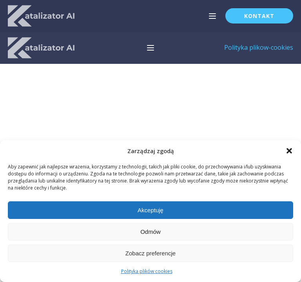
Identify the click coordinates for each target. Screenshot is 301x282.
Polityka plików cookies (146, 271)
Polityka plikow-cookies (258, 47)
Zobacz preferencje (150, 253)
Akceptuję (150, 210)
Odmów (150, 231)
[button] (289, 151)
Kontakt (259, 16)
